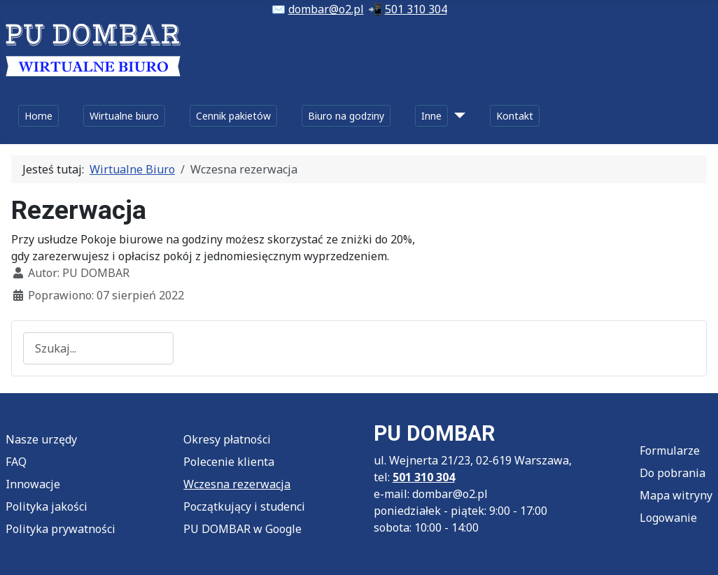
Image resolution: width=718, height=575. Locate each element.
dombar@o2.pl (326, 9)
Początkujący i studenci (244, 506)
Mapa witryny (676, 495)
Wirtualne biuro (124, 115)
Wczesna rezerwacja (236, 484)
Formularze (670, 450)
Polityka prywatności (60, 529)
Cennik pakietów (233, 115)
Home (38, 115)
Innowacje (33, 484)
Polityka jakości (46, 506)
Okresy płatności (227, 439)
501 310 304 (416, 9)
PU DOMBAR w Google (242, 529)
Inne (431, 115)
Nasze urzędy (41, 439)
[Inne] (456, 116)
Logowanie (668, 517)
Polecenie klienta (228, 461)
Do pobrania (672, 473)
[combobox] (98, 348)
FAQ (16, 461)
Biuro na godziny (346, 115)
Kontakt (514, 115)
